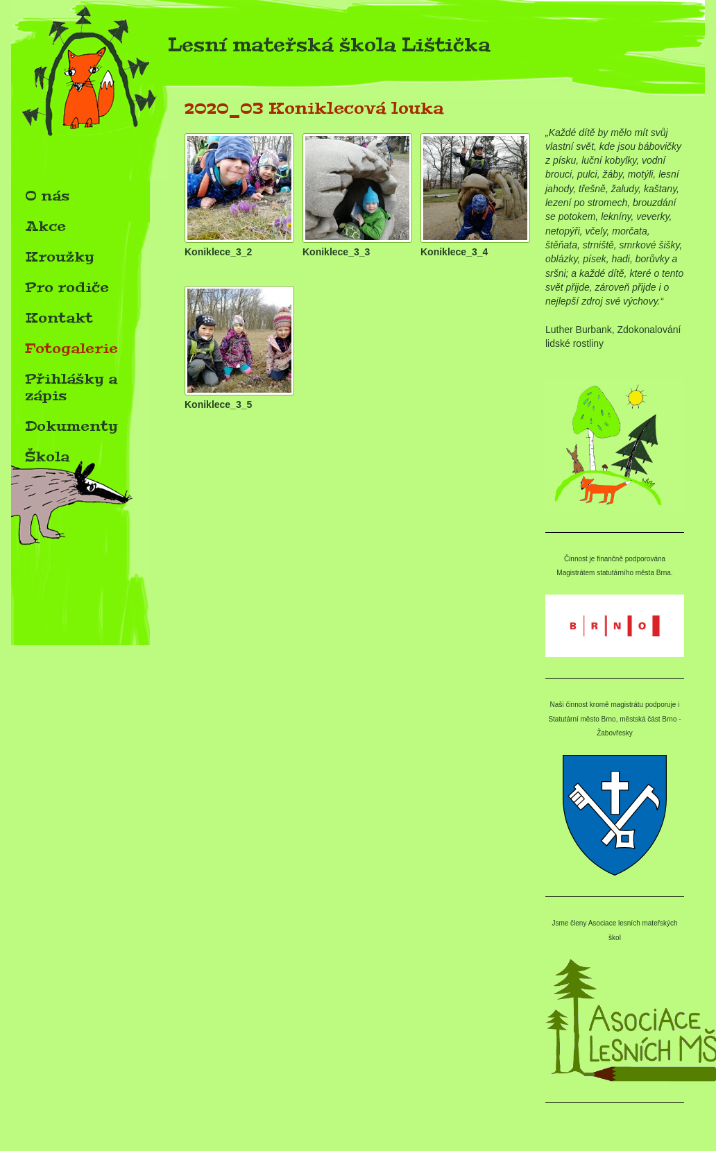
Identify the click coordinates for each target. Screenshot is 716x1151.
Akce (45, 226)
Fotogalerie (71, 348)
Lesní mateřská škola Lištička (251, 49)
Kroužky (59, 257)
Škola (47, 456)
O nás (47, 196)
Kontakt (59, 318)
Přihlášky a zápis (71, 387)
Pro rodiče (67, 287)
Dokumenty (71, 426)
